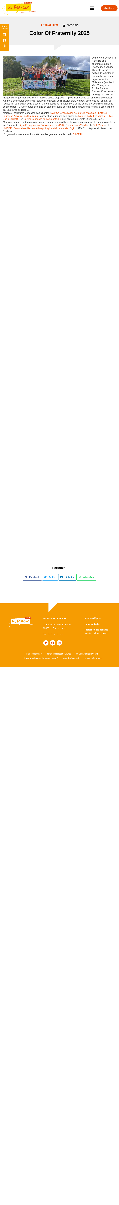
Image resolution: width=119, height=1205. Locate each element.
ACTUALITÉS (49, 25)
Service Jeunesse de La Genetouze (42, 119)
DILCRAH (78, 134)
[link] (55, 113)
